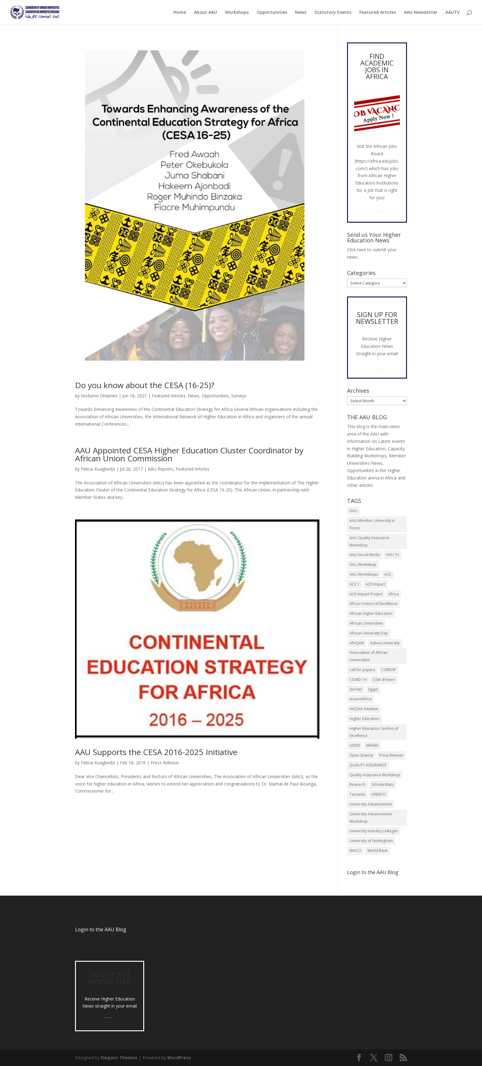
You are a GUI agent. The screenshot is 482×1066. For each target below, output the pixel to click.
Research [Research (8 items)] (357, 784)
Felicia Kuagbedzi (98, 469)
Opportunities (272, 12)
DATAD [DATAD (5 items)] (356, 689)
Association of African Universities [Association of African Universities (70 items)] (369, 656)
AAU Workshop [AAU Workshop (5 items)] (363, 564)
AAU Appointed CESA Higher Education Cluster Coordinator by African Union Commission (189, 454)
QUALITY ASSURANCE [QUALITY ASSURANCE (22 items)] (368, 765)
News (300, 12)
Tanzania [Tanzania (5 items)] (357, 794)
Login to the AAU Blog (100, 929)
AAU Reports (160, 469)
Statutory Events (332, 12)
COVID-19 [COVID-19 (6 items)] (358, 679)
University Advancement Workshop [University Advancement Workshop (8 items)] (371, 817)
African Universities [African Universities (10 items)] (366, 623)
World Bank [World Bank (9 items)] (377, 850)
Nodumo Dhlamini (99, 396)
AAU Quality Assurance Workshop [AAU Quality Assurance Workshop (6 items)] (369, 541)
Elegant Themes (119, 1057)
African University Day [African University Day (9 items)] (369, 633)
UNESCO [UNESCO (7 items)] (378, 794)
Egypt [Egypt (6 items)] (373, 689)
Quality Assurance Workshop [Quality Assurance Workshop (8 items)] (375, 775)
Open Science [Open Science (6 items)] (361, 755)
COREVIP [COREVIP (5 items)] (388, 669)
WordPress (179, 1057)
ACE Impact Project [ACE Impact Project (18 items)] (366, 594)
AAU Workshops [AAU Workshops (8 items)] (364, 574)
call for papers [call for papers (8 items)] (362, 669)
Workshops (237, 12)
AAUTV (452, 12)
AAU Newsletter (420, 12)
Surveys (239, 396)
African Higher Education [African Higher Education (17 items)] (371, 613)
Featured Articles (377, 12)
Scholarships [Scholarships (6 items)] (383, 784)
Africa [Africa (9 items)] (394, 594)
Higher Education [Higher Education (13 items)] (364, 718)
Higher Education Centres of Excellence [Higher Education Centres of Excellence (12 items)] (374, 732)
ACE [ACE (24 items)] (387, 574)
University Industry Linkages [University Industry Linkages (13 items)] (374, 830)
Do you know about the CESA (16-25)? (144, 385)
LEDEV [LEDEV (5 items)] (355, 745)
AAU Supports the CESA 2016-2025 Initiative (156, 752)
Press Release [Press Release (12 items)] (391, 755)
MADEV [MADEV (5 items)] (372, 745)
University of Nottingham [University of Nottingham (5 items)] (371, 840)
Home (179, 12)
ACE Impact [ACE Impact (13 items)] (375, 584)
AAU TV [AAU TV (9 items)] (392, 554)
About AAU (205, 12)
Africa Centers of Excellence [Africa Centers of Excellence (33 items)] (373, 603)
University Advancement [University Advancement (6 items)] (371, 804)
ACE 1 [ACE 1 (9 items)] (354, 584)
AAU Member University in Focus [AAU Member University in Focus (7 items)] (372, 524)
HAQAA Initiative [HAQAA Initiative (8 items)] (364, 708)
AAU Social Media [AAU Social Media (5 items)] (365, 554)
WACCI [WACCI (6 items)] (355, 850)
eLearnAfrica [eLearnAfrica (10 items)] (361, 699)
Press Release (165, 763)
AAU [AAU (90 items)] (353, 510)
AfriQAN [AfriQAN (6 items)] (357, 643)
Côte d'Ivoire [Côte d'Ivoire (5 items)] (384, 679)
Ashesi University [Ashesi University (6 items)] (385, 643)
